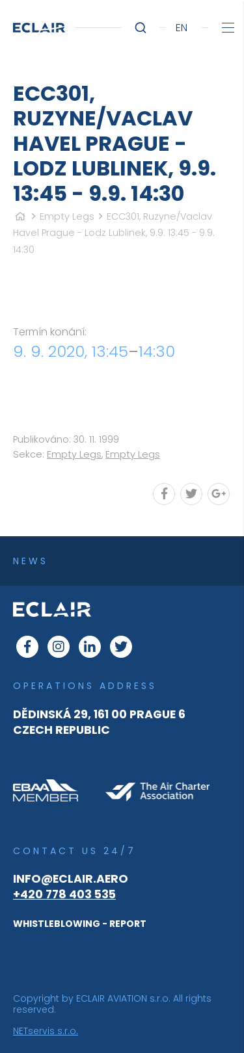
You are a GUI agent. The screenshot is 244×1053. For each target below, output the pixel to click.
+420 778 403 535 (64, 894)
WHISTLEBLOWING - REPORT (79, 923)
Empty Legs (67, 216)
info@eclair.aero (70, 879)
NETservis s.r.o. (45, 1030)
